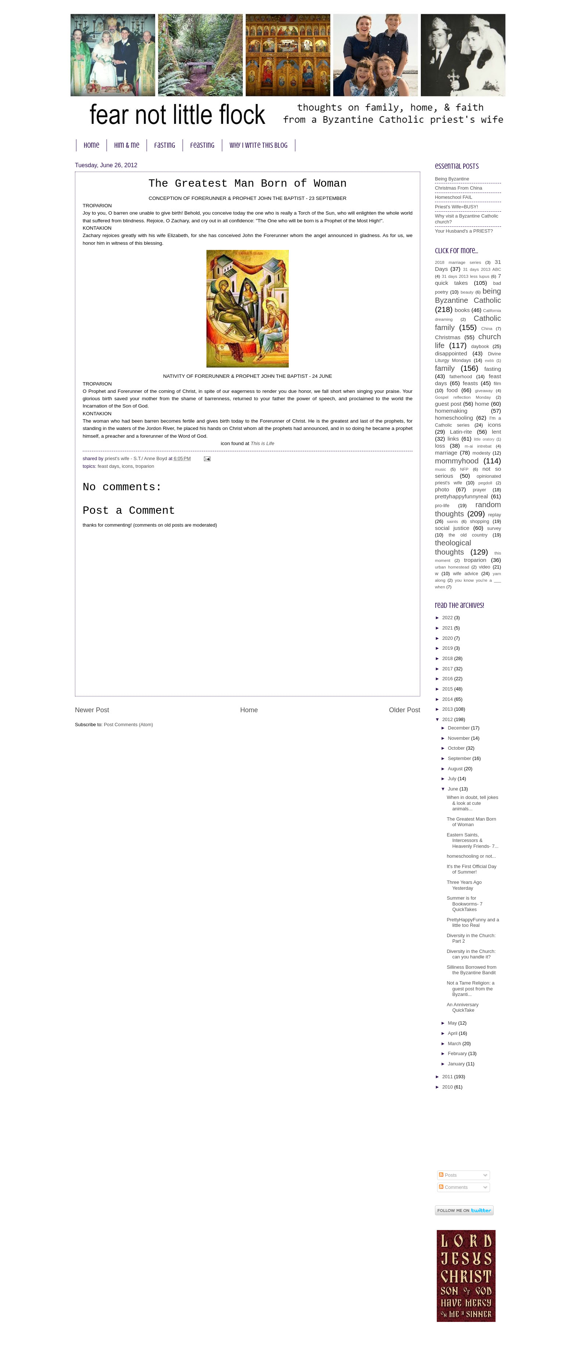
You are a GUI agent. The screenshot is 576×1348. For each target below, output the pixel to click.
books (462, 310)
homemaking (451, 411)
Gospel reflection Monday (463, 397)
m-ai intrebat (478, 446)
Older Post (404, 710)
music (440, 469)
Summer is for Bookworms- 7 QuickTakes (464, 903)
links (453, 438)
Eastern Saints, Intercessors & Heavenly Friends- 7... (472, 840)
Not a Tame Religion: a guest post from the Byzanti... (470, 988)
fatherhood (460, 376)
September (460, 758)
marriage (446, 452)
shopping (479, 521)
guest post (448, 404)
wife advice (465, 573)
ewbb (489, 361)
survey (494, 528)
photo (442, 489)
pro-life (442, 505)
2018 (448, 658)
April (453, 1033)
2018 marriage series (458, 262)
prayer (479, 489)
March (455, 1043)
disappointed (451, 353)
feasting (202, 145)
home (91, 145)
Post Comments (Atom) (128, 724)
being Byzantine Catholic (468, 295)
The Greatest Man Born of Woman (471, 821)
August (456, 768)
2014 (448, 699)
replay (494, 514)
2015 (448, 689)
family (445, 368)
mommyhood (457, 460)
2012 (448, 719)
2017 (448, 668)
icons (127, 466)
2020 (448, 638)
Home (249, 710)
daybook (480, 346)
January (457, 1063)
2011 (448, 1076)
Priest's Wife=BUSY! (456, 206)
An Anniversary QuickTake (463, 1007)
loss (440, 445)
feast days (108, 466)
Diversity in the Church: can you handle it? (471, 954)
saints (452, 521)
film (497, 383)
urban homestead (452, 567)
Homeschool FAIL (453, 197)
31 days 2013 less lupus (466, 276)
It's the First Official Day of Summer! (471, 869)
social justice (452, 528)
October (457, 748)
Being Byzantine (452, 179)
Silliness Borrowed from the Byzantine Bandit (471, 969)
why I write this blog (259, 145)
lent (496, 432)
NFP (464, 469)
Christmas (447, 337)
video (484, 567)
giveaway (484, 390)
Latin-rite (461, 432)
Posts (448, 1175)
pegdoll (485, 483)
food (452, 390)
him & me (126, 145)
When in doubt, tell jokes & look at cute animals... (472, 803)
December (459, 728)
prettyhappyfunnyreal (461, 496)
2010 (448, 1087)
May (453, 1023)
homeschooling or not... (471, 856)
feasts (470, 383)
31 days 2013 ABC (482, 269)
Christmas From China (458, 188)
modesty (481, 453)
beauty (467, 292)
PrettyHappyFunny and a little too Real (473, 922)
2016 (448, 678)
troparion (145, 466)
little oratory (484, 439)
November (459, 738)
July (452, 778)
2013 (448, 709)
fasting (164, 145)
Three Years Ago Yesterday (464, 884)
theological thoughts (453, 547)
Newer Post (92, 710)
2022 (448, 617)
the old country (468, 535)
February (458, 1053)
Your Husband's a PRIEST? (464, 231)
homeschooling (454, 418)
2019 (448, 648)
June (454, 789)
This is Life (262, 443)
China (486, 328)
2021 (448, 628)
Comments (453, 1187)
